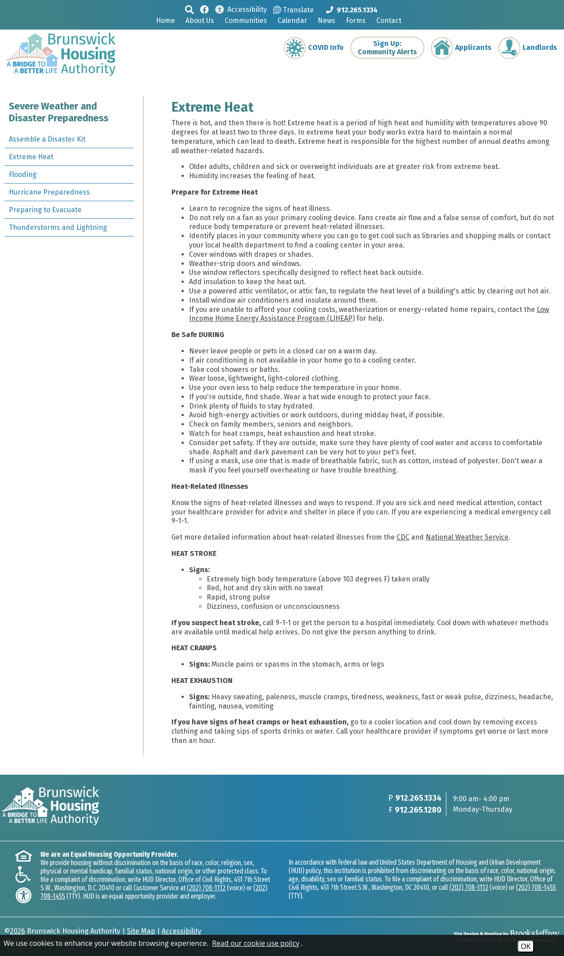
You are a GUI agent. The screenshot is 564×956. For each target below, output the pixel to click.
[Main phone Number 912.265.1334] (352, 9)
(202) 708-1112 (206, 888)
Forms (356, 20)
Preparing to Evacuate (45, 210)
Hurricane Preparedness (49, 192)
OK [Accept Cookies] (526, 946)
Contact (388, 20)
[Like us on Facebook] (204, 9)
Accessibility (181, 931)
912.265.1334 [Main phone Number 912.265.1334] (418, 798)
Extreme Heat (31, 157)
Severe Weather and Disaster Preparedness (58, 112)
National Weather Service (467, 537)
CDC (403, 537)
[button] (189, 9)
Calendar (292, 20)
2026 (17, 931)
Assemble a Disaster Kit (47, 139)
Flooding (23, 174)
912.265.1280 (418, 810)
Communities (246, 20)
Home (165, 20)
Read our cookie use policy (255, 943)
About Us (200, 20)
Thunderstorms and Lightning (58, 227)
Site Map (141, 931)
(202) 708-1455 (536, 887)
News (326, 20)
